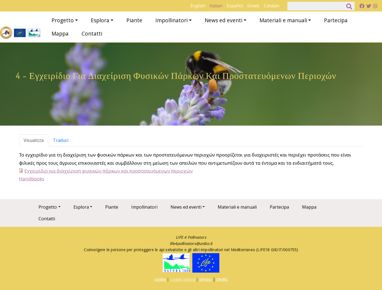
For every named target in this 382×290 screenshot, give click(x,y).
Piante (134, 20)
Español (235, 6)
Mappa (60, 33)
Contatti (92, 33)
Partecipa (336, 20)
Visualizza (34, 140)
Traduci (60, 140)
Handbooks (31, 179)
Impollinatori (171, 20)
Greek (253, 6)
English (197, 6)
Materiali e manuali (283, 20)
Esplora (100, 20)
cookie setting (182, 279)
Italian (216, 6)
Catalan (271, 6)
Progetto (63, 20)
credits (222, 279)
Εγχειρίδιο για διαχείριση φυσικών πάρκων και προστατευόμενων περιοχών (108, 171)
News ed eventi (223, 20)
